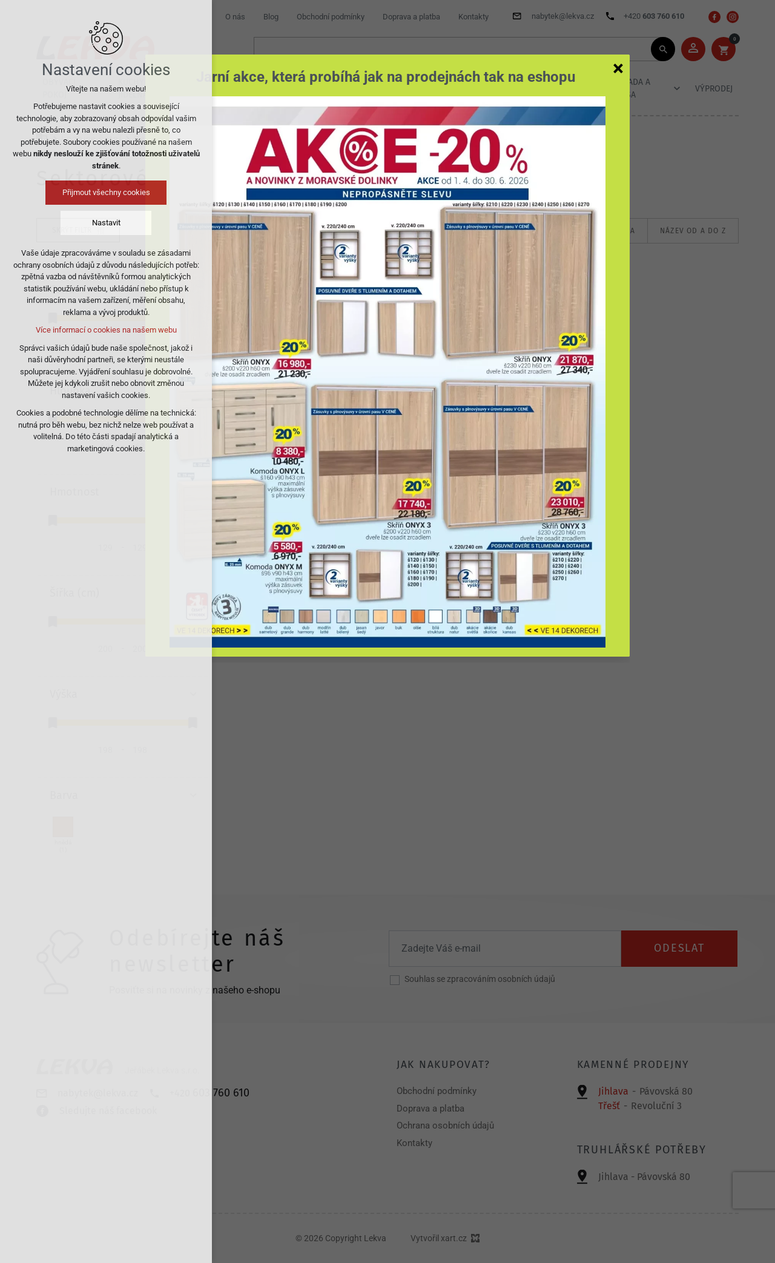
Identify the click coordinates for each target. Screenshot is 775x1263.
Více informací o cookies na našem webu (106, 329)
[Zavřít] (618, 68)
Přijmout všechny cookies (106, 192)
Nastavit (106, 222)
